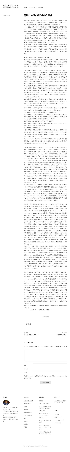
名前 (25, 365)
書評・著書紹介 (28, 412)
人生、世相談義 (28, 415)
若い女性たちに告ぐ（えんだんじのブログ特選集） (45, 415)
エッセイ (26, 421)
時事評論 (46, 317)
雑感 (25, 418)
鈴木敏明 (28, 324)
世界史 (25, 406)
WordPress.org (57, 423)
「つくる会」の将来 (44, 403)
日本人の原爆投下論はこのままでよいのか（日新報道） (45, 408)
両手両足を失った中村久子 (31, 334)
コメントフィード (59, 420)
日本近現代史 (27, 403)
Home (25, 7)
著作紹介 (40, 7)
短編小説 (26, 424)
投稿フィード (57, 417)
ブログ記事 (32, 7)
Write (39, 446)
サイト (25, 372)
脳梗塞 (41, 401)
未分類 (25, 427)
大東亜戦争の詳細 (28, 401)
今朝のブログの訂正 (61, 334)
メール (26, 369)
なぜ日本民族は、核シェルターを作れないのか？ (45, 427)
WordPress (31, 446)
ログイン (56, 414)
